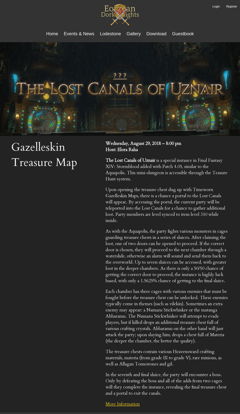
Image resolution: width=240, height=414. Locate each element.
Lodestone (110, 33)
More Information (123, 404)
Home (52, 33)
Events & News (79, 33)
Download (156, 33)
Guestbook (183, 33)
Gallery (134, 33)
